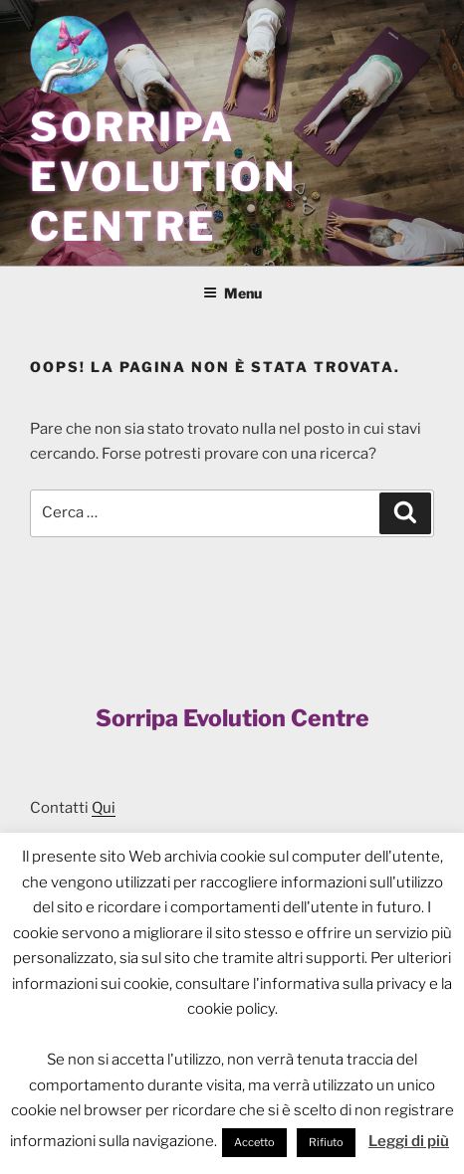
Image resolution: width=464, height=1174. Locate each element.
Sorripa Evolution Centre (163, 176)
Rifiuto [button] (326, 1142)
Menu (232, 293)
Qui (104, 808)
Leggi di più (408, 1141)
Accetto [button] (254, 1142)
